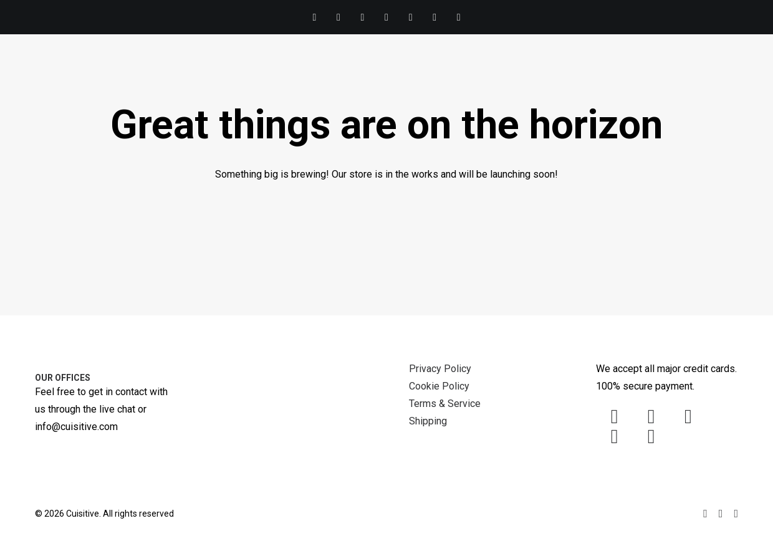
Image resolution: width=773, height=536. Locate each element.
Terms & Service (445, 403)
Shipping (428, 421)
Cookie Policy (439, 386)
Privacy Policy (440, 369)
